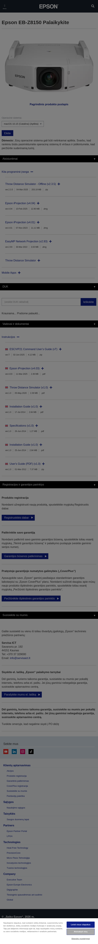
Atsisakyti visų (80, 932)
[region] (49, 931)
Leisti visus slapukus (80, 925)
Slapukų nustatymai (80, 939)
